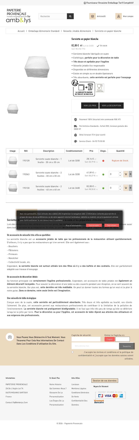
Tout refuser (111, 225)
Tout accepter (94, 225)
